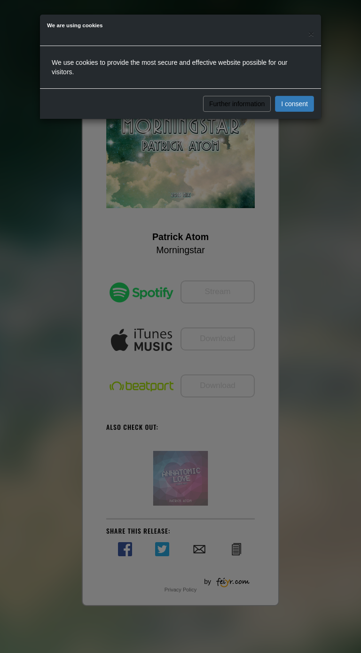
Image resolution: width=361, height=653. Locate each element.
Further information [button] (237, 104)
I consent (294, 104)
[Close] (311, 34)
